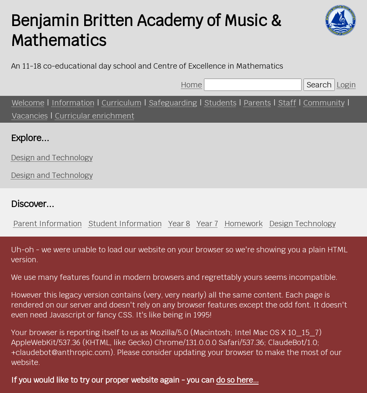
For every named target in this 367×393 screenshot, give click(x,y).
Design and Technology (52, 158)
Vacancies (30, 116)
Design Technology (302, 224)
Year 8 (179, 224)
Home (191, 85)
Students (220, 103)
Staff (287, 103)
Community (324, 103)
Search (319, 85)
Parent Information (47, 224)
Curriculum (122, 103)
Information (73, 103)
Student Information (125, 224)
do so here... (237, 380)
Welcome (28, 103)
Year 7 (207, 224)
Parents (257, 103)
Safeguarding (173, 103)
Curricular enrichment (94, 116)
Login (346, 85)
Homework (244, 224)
